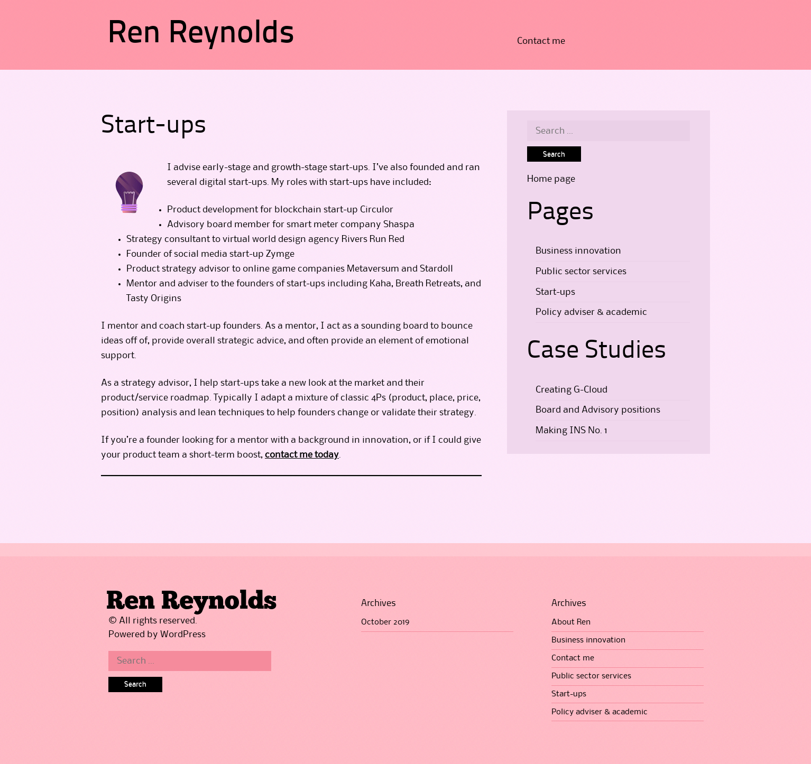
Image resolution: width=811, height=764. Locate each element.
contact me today (302, 455)
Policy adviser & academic (591, 312)
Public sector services (581, 271)
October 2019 (385, 622)
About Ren (571, 622)
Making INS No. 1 (571, 430)
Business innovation (578, 251)
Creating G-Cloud (571, 390)
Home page (551, 179)
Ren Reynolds (200, 34)
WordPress (183, 634)
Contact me (541, 41)
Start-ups (555, 292)
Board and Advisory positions (598, 410)
